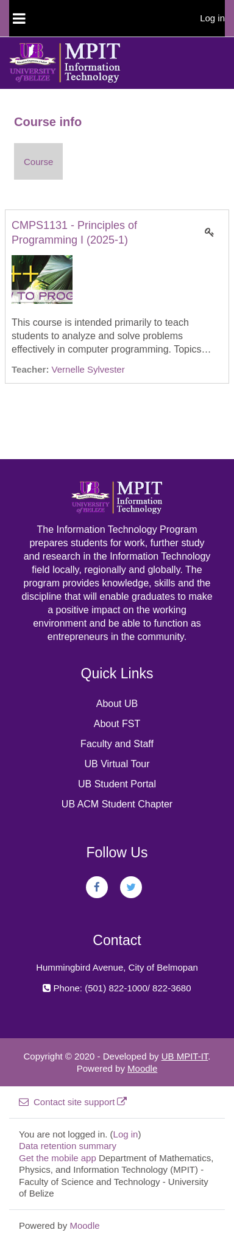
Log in (212, 18)
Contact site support (73, 1102)
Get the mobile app (57, 1158)
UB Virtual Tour (116, 764)
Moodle (142, 1068)
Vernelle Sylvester (88, 369)
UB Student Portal (117, 784)
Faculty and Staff (117, 744)
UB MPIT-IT (184, 1056)
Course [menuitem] (38, 161)
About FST (117, 724)
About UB (117, 703)
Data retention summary (67, 1146)
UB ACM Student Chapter (117, 804)
